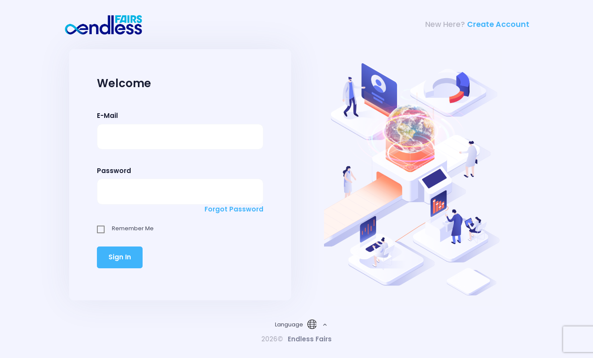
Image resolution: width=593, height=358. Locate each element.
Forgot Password (233, 209)
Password (114, 170)
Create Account (498, 24)
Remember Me (133, 228)
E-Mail (107, 115)
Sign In (119, 256)
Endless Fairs (310, 339)
